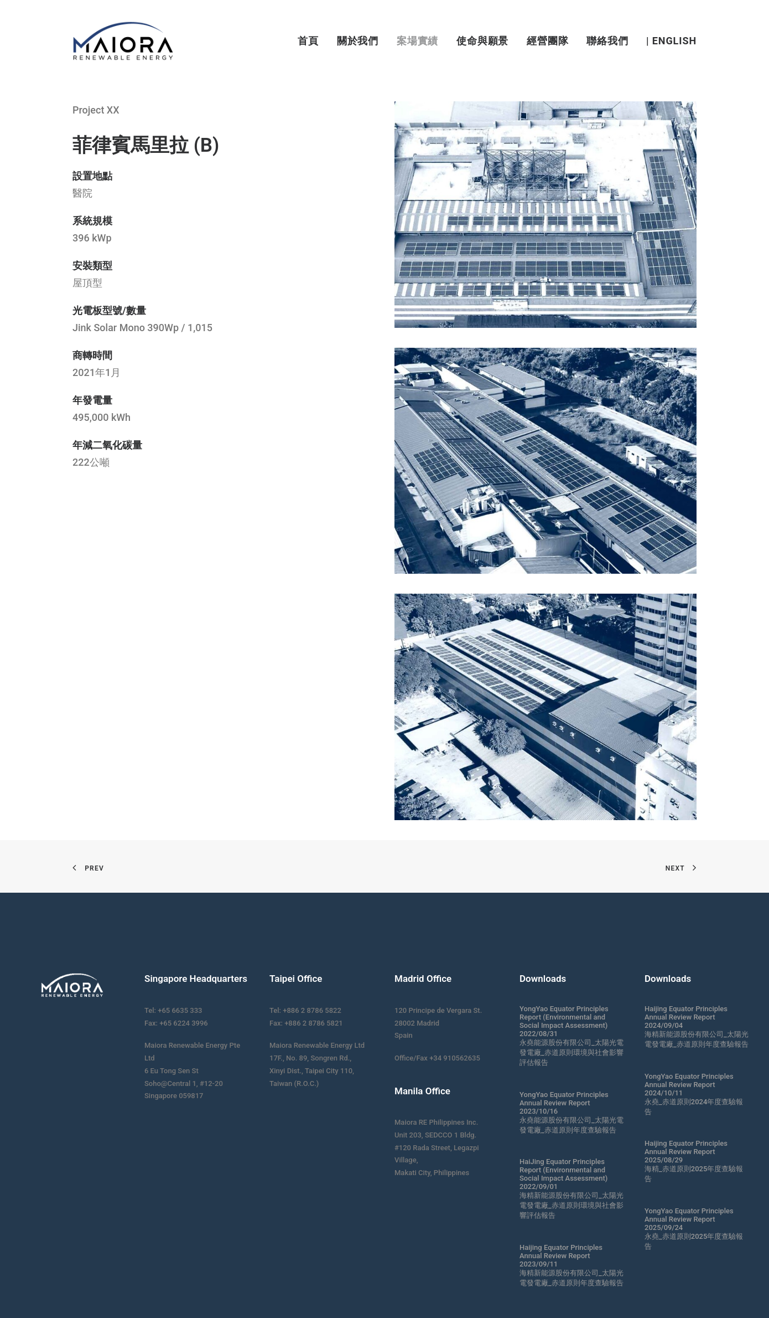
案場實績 (418, 41)
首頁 (308, 41)
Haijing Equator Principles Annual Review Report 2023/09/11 (560, 1255)
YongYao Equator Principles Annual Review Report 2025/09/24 (689, 1219)
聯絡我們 (607, 41)
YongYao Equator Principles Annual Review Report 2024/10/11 (689, 1084)
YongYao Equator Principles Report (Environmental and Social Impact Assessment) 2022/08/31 (564, 1021)
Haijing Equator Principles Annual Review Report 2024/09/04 (686, 1017)
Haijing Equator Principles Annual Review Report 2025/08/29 (686, 1151)
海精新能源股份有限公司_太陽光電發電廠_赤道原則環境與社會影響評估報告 (571, 1205)
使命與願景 (482, 41)
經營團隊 (548, 41)
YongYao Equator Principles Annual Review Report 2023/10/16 (564, 1102)
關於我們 (358, 41)
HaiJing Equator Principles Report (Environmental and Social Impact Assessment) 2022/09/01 (563, 1174)
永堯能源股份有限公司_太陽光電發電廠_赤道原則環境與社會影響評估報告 (571, 1052)
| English (671, 41)
